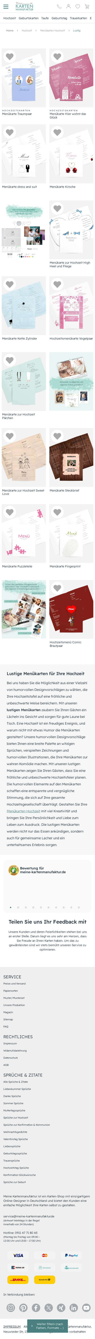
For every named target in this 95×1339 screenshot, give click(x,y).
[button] (9, 56)
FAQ (5, 1026)
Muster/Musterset (13, 997)
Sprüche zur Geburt (14, 1182)
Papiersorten (10, 990)
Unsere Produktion (14, 1005)
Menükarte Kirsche (62, 187)
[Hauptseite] (24, 6)
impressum (12, 1326)
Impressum (10, 1043)
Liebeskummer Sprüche (17, 1089)
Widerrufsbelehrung (15, 1050)
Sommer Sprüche (13, 1103)
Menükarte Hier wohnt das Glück (68, 115)
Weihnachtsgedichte (15, 1132)
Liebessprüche (11, 1146)
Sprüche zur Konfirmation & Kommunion (26, 1124)
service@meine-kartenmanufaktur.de (28, 1216)
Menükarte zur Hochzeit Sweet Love (23, 492)
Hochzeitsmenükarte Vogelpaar (71, 338)
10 (79, 907)
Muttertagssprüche (14, 1110)
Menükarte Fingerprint (65, 566)
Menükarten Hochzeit (23, 811)
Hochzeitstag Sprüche (16, 1167)
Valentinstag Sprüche (15, 1139)
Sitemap (8, 1019)
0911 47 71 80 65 (26, 1233)
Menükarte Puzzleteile (17, 566)
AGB (6, 1064)
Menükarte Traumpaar (17, 114)
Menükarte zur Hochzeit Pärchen (18, 416)
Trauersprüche (11, 1160)
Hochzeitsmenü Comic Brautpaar (65, 644)
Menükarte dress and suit (19, 187)
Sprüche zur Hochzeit (15, 1117)
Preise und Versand (14, 983)
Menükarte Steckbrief (64, 490)
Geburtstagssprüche (15, 1153)
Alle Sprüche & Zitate (15, 1081)
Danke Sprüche (12, 1096)
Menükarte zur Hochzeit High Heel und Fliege (70, 264)
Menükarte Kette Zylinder (19, 338)
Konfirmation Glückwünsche (19, 1174)
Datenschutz (10, 1057)
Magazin (8, 1012)
